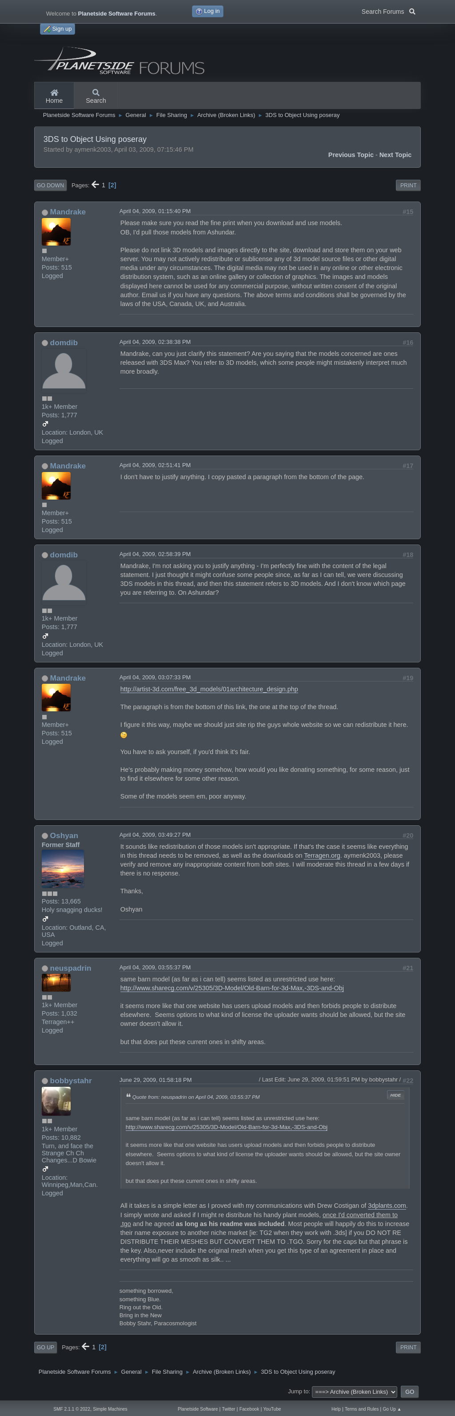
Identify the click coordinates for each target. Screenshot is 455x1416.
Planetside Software (198, 1409)
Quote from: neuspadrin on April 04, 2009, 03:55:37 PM (196, 1097)
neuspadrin (71, 968)
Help (336, 1409)
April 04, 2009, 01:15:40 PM (155, 211)
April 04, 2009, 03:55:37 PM (155, 967)
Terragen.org (322, 855)
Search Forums (388, 10)
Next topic (395, 154)
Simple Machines (110, 1409)
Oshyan (64, 835)
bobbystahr (71, 1080)
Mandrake (68, 211)
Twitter (228, 1409)
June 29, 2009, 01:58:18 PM (156, 1080)
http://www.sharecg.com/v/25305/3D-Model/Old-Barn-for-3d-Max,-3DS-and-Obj (232, 988)
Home (54, 97)
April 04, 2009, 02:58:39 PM (155, 554)
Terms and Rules (362, 1409)
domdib (64, 342)
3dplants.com (387, 1205)
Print (408, 185)
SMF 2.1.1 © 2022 (71, 1409)
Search (96, 97)
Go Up (45, 1347)
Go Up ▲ (392, 1409)
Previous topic (351, 154)
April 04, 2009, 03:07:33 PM (155, 677)
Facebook (249, 1409)
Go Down (50, 185)
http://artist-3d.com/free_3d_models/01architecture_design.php (209, 689)
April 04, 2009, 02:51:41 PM (155, 465)
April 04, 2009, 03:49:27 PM (155, 834)
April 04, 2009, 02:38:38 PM (155, 342)
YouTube (272, 1409)
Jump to (298, 1391)
